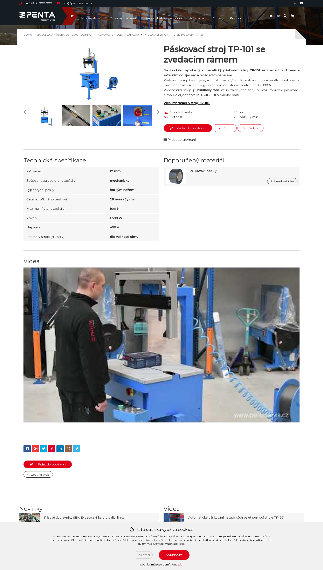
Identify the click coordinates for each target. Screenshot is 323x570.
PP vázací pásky (203, 171)
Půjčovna (202, 16)
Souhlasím (174, 555)
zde (182, 543)
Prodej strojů (92, 16)
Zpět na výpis (38, 474)
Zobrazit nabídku (282, 181)
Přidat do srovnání (180, 140)
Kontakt (242, 16)
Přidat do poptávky (187, 128)
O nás (222, 16)
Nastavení (143, 554)
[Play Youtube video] (161, 345)
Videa (250, 128)
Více (225, 128)
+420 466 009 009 (36, 3)
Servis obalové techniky (166, 16)
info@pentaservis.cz (76, 3)
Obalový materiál (125, 16)
